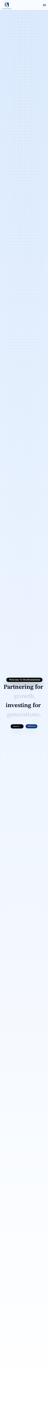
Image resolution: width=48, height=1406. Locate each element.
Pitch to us (31, 726)
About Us (17, 726)
